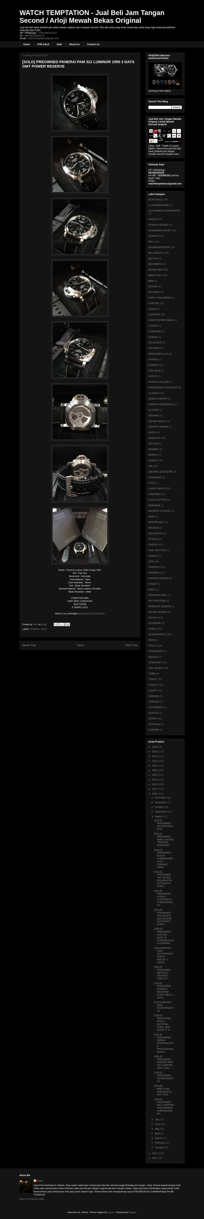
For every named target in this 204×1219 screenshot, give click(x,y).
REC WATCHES (157, 600)
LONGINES (154, 494)
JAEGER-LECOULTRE (160, 471)
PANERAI (35, 629)
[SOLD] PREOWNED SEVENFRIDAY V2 (163, 1076)
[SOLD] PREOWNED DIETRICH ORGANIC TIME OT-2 (162, 973)
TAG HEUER (155, 668)
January (159, 1147)
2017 (155, 789)
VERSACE (154, 701)
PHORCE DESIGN (158, 578)
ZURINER (153, 729)
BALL (151, 241)
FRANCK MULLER (158, 381)
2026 (155, 747)
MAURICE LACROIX (159, 510)
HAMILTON (154, 438)
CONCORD (154, 331)
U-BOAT (152, 690)
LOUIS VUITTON (157, 499)
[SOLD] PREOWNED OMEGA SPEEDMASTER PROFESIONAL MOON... (164, 1043)
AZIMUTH (153, 236)
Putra (40, 1180)
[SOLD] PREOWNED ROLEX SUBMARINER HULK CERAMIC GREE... (163, 859)
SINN (151, 640)
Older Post (131, 645)
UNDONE (153, 696)
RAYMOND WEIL (157, 595)
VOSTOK (153, 713)
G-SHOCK (154, 393)
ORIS (151, 561)
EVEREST (154, 365)
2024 (155, 756)
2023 (155, 761)
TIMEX (152, 673)
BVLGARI (153, 292)
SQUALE (153, 656)
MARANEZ (154, 505)
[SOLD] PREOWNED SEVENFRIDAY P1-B (163, 824)
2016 (155, 793)
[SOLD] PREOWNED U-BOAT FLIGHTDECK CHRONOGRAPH (163, 898)
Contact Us (93, 44)
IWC (150, 466)
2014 (155, 1158)
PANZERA (154, 572)
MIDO (151, 516)
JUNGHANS (155, 477)
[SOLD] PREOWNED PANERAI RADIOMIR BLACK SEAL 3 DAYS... (163, 990)
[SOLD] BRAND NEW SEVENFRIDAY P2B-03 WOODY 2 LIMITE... (163, 955)
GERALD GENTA (157, 398)
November (161, 802)
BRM (151, 281)
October (159, 807)
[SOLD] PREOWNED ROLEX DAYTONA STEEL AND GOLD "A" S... (163, 1022)
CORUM (152, 337)
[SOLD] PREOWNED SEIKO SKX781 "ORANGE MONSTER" (163, 839)
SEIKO (152, 628)
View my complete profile (31, 1199)
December (161, 797)
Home (26, 44)
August (159, 816)
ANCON (152, 219)
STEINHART (155, 662)
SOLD (44, 629)
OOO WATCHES (157, 550)
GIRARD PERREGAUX (160, 404)
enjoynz (111, 1212)
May (157, 1128)
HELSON (153, 443)
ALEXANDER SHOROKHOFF (164, 210)
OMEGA (152, 544)
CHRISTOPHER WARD (161, 320)
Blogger (132, 1212)
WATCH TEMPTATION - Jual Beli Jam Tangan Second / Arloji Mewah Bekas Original (92, 16)
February (160, 1142)
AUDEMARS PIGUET (159, 230)
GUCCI (152, 432)
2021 (155, 770)
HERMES (153, 449)
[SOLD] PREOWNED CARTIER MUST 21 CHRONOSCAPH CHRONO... (164, 936)
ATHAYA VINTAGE (158, 224)
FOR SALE (43, 44)
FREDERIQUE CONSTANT (163, 387)
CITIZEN (153, 325)
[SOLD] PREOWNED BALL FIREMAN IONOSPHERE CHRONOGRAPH (164, 1106)
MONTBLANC (155, 522)
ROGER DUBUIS (157, 612)
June (158, 1124)
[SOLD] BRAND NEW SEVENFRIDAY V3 (163, 1006)
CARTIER (153, 303)
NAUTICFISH (155, 533)
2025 (155, 751)
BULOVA (153, 286)
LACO (151, 482)
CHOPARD (154, 314)
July (157, 1119)
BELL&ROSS (155, 252)
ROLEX (152, 617)
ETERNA (153, 359)
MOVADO (153, 527)
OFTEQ (152, 539)
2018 (155, 784)
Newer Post (29, 645)
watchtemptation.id (34, 35)
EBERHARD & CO (158, 353)
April (157, 1133)
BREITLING (154, 275)
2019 (155, 779)
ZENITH (152, 718)
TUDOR (152, 684)
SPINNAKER (155, 651)
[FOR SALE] (155, 199)
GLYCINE (153, 410)
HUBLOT (153, 460)
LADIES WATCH (157, 488)
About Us (74, 44)
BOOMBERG (155, 264)
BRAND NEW (155, 269)
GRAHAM (153, 415)
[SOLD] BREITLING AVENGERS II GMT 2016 (163, 1090)
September (161, 811)
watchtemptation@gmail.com (43, 38)
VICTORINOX (155, 707)
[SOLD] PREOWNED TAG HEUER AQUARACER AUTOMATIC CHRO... (163, 879)
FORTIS (152, 376)
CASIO (152, 309)
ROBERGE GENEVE (159, 606)
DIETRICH (154, 348)
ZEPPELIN (154, 724)
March (158, 1138)
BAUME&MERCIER (159, 247)
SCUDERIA (154, 623)
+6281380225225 (47, 32)
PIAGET (152, 584)
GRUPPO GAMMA (158, 426)
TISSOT (152, 679)
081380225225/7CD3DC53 (91, 613)
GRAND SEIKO (156, 421)
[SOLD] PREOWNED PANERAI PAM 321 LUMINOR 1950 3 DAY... (163, 1062)
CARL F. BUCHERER (159, 297)
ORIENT (152, 555)
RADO (151, 589)
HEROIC (153, 454)
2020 (155, 774)
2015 (155, 1153)
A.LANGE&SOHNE (158, 205)
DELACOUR (155, 342)
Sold (59, 44)
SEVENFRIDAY (156, 634)
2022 (155, 765)
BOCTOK (153, 258)
